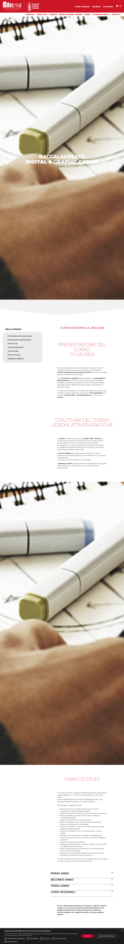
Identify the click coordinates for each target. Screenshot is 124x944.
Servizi (78, 14)
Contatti (116, 14)
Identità (30, 14)
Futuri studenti (82, 7)
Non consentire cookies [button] (106, 936)
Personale (108, 7)
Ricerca (53, 14)
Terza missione (66, 14)
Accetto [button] (87, 936)
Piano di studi (12, 344)
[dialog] (62, 936)
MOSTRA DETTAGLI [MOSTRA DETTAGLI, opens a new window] (27, 935)
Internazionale (101, 14)
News (87, 14)
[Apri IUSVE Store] (117, 6)
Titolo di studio (13, 351)
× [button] (122, 930)
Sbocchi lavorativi (14, 355)
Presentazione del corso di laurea (20, 336)
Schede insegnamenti (16, 347)
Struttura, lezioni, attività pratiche (19, 340)
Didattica (42, 14)
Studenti (96, 7)
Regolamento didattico (16, 359)
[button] (82, 873)
